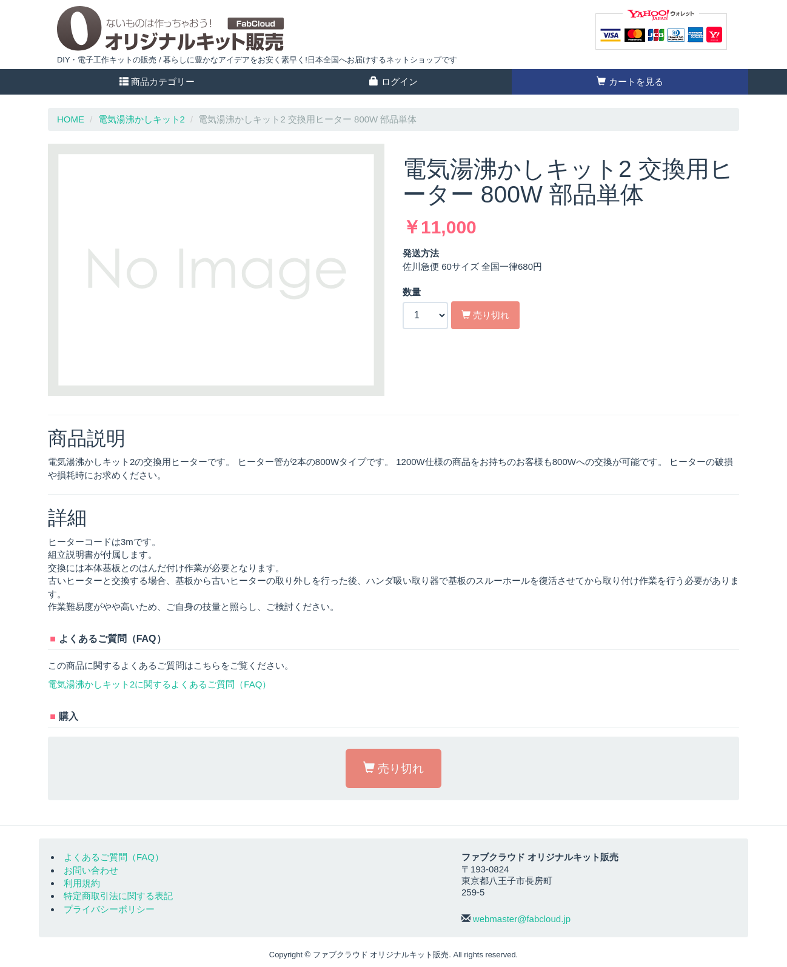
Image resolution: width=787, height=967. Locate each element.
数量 (412, 292)
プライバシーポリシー (109, 909)
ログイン (393, 81)
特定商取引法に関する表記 (118, 896)
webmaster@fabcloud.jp (522, 919)
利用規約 (82, 883)
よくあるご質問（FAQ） (114, 857)
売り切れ (485, 315)
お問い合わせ (91, 870)
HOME (70, 119)
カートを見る (630, 81)
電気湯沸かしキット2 (141, 119)
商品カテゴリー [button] (157, 81)
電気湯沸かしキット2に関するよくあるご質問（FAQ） (159, 684)
